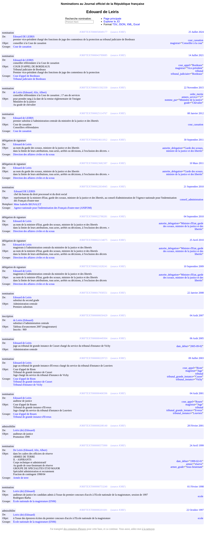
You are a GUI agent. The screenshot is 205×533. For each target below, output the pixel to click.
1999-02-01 (196, 461)
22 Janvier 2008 (195, 292)
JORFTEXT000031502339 (93, 87)
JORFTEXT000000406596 (93, 393)
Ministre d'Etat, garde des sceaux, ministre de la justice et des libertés (183, 226)
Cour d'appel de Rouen (25, 414)
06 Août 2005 (197, 338)
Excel (137, 24)
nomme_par (171, 100)
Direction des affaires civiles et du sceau (33, 154)
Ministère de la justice (191, 100)
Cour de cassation (22, 46)
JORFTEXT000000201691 (93, 510)
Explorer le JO (112, 21)
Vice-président (194, 68)
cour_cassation (195, 40)
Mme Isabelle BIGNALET (29, 204)
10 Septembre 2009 (194, 266)
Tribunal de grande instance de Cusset (32, 381)
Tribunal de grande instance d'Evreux (32, 417)
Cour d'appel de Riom (24, 378)
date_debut (182, 346)
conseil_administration (191, 199)
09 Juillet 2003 (196, 358)
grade (187, 102)
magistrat (175, 43)
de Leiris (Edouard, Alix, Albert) (31, 92)
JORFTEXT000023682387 (93, 163)
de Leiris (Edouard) (24, 320)
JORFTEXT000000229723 (93, 358)
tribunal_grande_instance (180, 376)
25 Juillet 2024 (196, 32)
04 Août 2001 (197, 393)
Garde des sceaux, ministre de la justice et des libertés (184, 149)
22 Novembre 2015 (194, 87)
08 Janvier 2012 (195, 113)
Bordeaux (197, 65)
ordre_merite (196, 94)
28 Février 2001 (195, 425)
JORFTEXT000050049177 (93, 32)
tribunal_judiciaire (180, 73)
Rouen (199, 401)
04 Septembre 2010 (194, 216)
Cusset (198, 376)
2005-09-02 (196, 346)
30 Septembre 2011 (194, 139)
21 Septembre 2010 (194, 186)
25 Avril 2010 (197, 240)
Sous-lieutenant (194, 467)
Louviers (197, 413)
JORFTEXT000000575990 (93, 445)
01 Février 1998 (195, 486)
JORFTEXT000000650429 (93, 315)
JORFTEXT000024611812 (93, 139)
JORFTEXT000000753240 (93, 486)
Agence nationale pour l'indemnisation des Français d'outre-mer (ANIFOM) (53, 207)
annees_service (189, 97)
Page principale (112, 18)
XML (129, 24)
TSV (114, 24)
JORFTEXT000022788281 (93, 216)
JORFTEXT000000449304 (93, 338)
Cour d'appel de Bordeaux (26, 76)
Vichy (199, 379)
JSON (122, 24)
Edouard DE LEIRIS (26, 191)
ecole (200, 496)
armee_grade (177, 467)
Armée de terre (21, 478)
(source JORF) (118, 32)
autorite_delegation (172, 148)
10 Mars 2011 (197, 163)
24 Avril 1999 (197, 445)
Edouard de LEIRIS (24, 60)
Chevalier (197, 102)
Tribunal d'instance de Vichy (27, 384)
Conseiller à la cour (192, 43)
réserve (198, 464)
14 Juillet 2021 (196, 55)
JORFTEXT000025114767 (93, 113)
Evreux (198, 410)
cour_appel (184, 65)
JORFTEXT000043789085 (93, 55)
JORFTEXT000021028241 (93, 266)
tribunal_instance (185, 379)
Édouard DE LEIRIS (25, 36)
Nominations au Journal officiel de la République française (102, 3)
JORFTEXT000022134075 (93, 240)
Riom (199, 368)
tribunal (199, 71)
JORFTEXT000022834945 (93, 186)
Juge (199, 370)
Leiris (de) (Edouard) (25, 430)
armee (189, 464)
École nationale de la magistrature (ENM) (34, 501)
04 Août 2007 (197, 315)
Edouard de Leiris (23, 144)
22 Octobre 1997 (195, 510)
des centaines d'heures (74, 529)
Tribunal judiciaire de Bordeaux (29, 79)
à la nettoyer (148, 529)
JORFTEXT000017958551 (93, 292)
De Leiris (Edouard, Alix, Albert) (31, 450)
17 (201, 97)
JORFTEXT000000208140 (93, 425)
